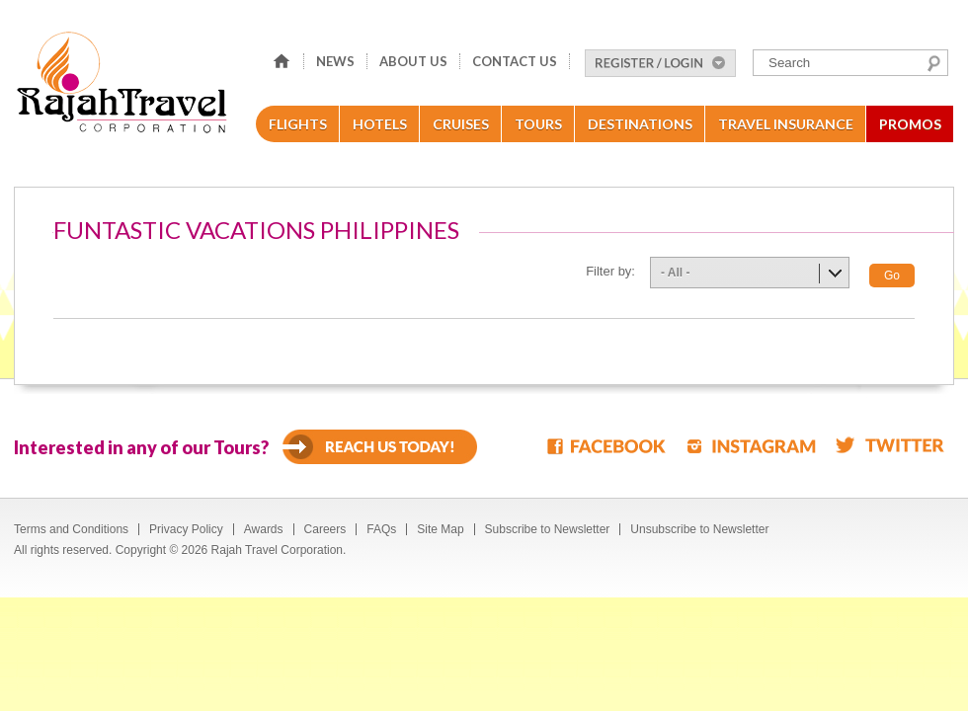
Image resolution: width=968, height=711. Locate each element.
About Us (413, 61)
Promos (910, 124)
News (335, 61)
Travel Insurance (785, 124)
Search (934, 63)
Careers (325, 529)
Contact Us (514, 61)
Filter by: (610, 271)
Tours (538, 124)
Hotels (380, 124)
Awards (263, 529)
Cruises (461, 124)
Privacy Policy (186, 529)
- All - (675, 272)
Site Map (440, 529)
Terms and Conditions (71, 529)
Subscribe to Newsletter (547, 529)
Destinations (640, 124)
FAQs (381, 529)
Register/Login (660, 63)
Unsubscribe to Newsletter (699, 529)
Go (892, 275)
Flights (298, 124)
